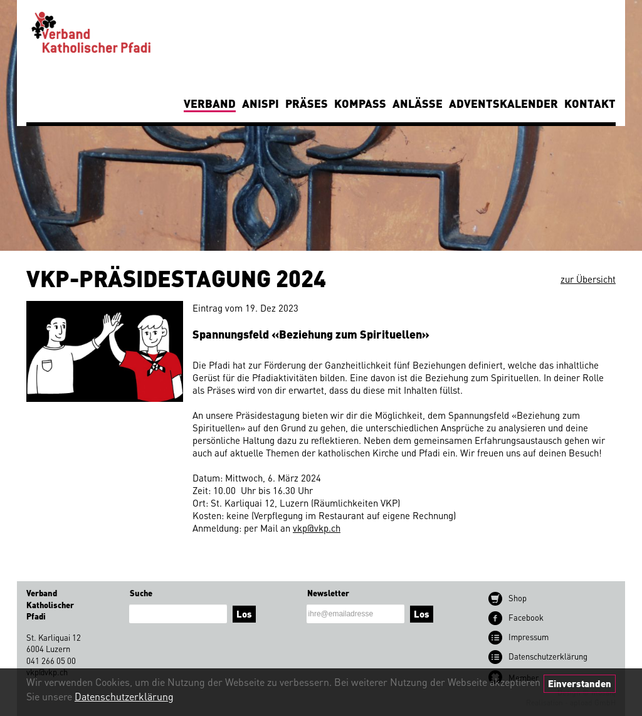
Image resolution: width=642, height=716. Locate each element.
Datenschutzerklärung (124, 696)
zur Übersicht (588, 279)
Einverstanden (579, 683)
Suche (141, 592)
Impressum (528, 636)
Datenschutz (547, 656)
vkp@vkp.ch (316, 528)
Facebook (526, 617)
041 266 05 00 (51, 660)
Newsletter (328, 592)
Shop (517, 597)
